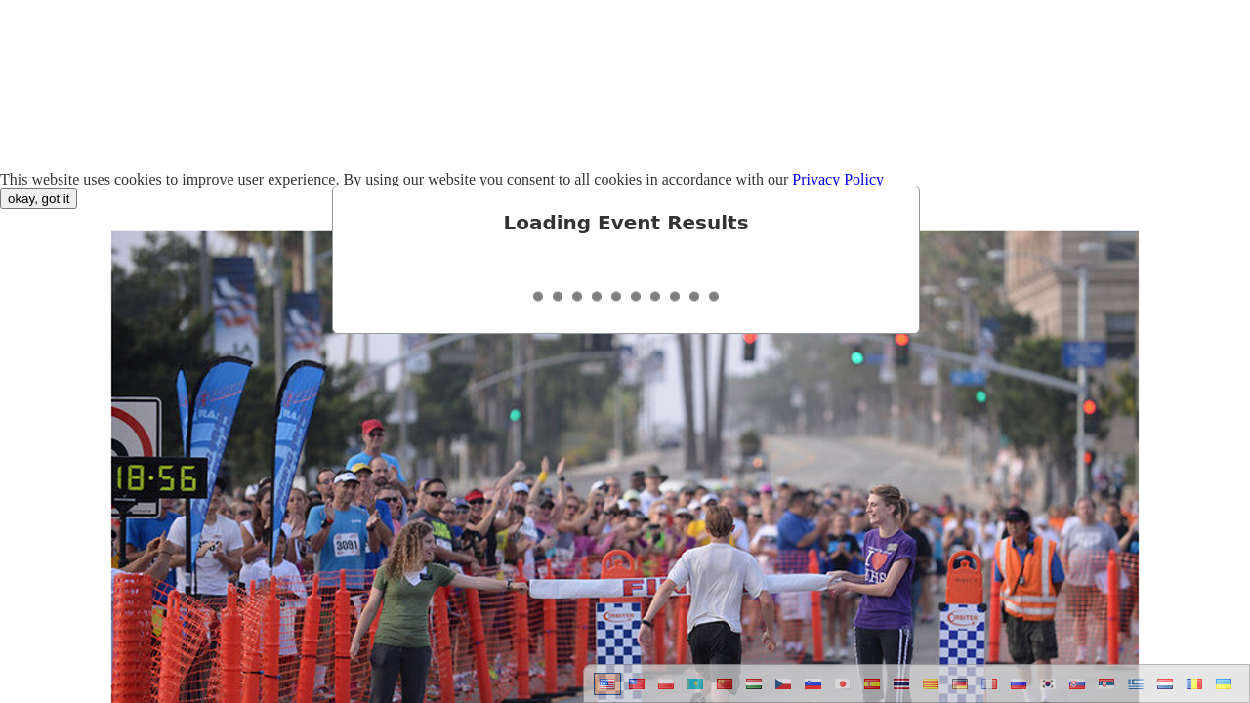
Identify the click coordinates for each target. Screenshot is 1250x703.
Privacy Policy (838, 179)
